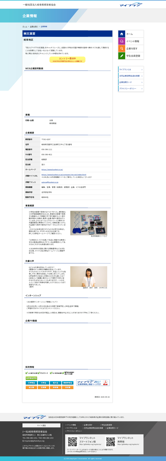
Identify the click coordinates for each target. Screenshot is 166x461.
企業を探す (34, 26)
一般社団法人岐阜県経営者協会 (39, 4)
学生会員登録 (133, 55)
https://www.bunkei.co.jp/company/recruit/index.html (64, 174)
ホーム (24, 26)
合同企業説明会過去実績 (129, 75)
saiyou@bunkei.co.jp (50, 182)
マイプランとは (125, 69)
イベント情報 (132, 41)
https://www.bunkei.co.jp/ (52, 169)
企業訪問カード (125, 82)
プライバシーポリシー (127, 88)
